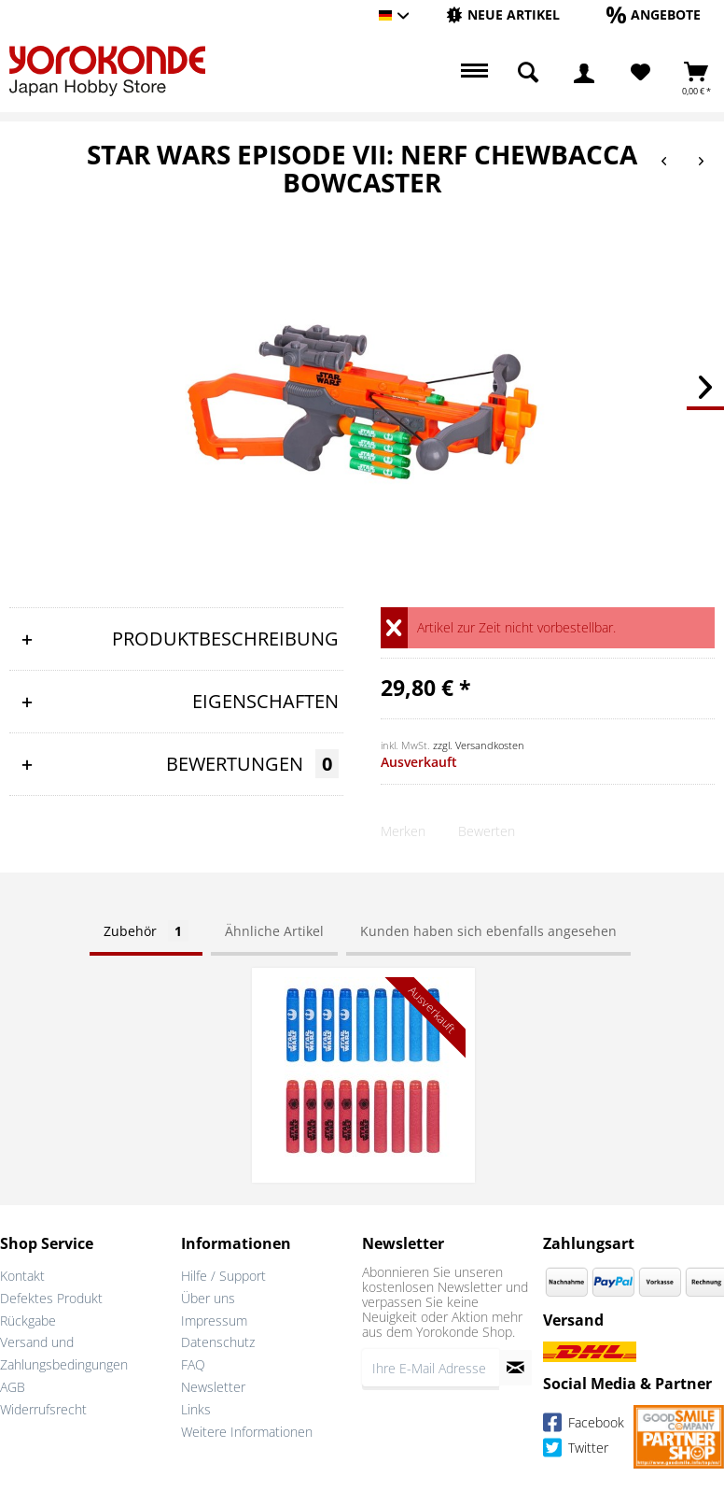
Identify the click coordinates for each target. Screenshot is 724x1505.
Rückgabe (28, 1320)
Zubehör (146, 931)
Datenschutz (218, 1342)
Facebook (583, 1425)
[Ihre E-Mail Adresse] (430, 1367)
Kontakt (22, 1276)
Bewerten (486, 831)
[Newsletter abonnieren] (515, 1367)
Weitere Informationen (247, 1432)
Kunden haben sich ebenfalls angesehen (488, 931)
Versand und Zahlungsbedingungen (64, 1353)
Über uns (208, 1298)
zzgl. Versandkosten (478, 745)
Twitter (575, 1450)
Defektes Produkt (51, 1298)
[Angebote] (653, 14)
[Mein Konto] (584, 73)
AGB (12, 1387)
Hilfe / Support (223, 1276)
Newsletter (213, 1387)
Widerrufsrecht (43, 1409)
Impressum (214, 1320)
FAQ (193, 1364)
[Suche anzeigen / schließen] (528, 73)
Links (196, 1409)
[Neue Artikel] (503, 14)
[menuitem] (503, 15)
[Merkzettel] (640, 73)
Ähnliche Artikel (274, 931)
